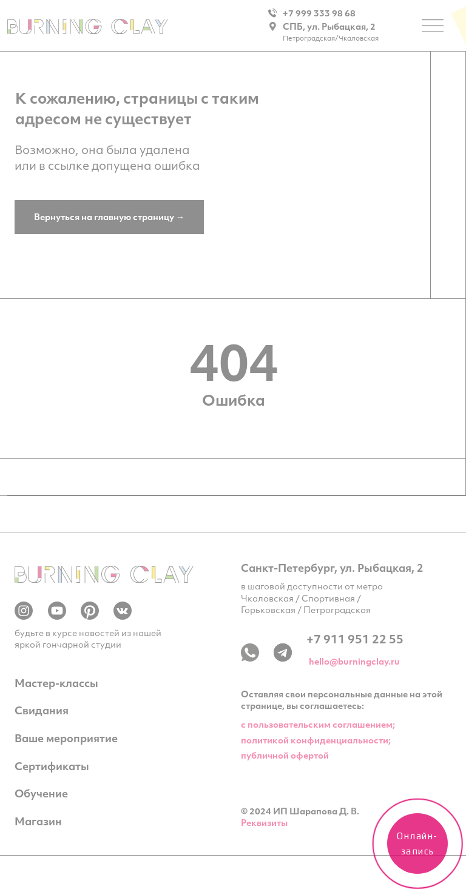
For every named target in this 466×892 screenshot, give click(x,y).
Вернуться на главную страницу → (109, 216)
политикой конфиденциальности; (316, 740)
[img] (87, 26)
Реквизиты (264, 822)
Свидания (42, 710)
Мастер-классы (56, 683)
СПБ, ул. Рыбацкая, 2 (329, 26)
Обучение (41, 793)
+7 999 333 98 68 (319, 13)
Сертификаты (52, 766)
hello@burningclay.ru (354, 661)
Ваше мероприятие (66, 738)
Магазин (38, 821)
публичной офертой (285, 755)
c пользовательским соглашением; (318, 724)
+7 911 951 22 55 (355, 638)
